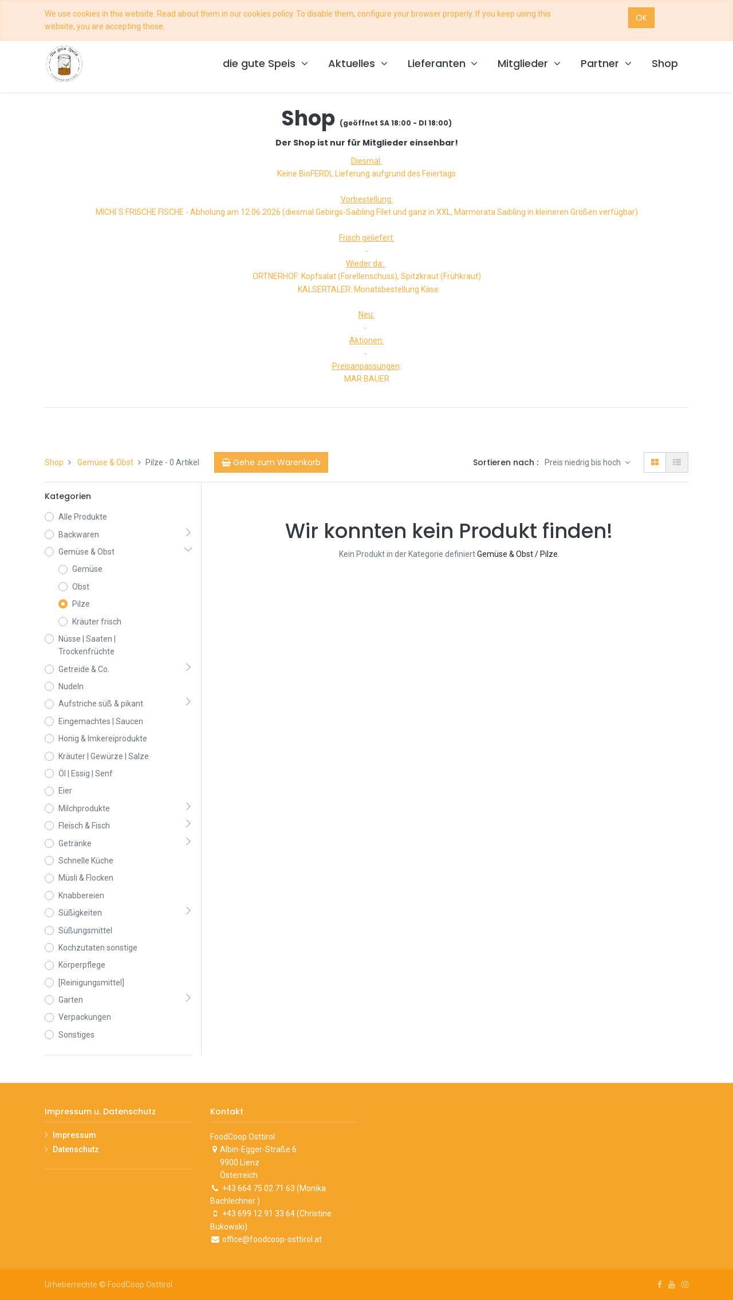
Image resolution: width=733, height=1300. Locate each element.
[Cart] (271, 462)
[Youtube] (671, 1284)
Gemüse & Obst (105, 462)
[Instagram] (684, 1284)
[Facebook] (659, 1284)
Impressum (74, 1135)
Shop (54, 462)
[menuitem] (665, 64)
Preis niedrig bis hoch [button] (583, 462)
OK (641, 17)
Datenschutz (76, 1149)
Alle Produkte (82, 516)
